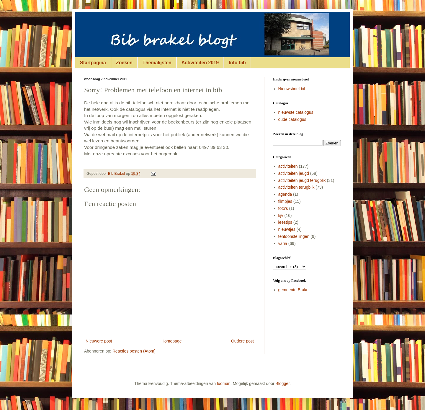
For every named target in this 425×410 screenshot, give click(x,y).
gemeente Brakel (294, 289)
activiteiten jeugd (293, 173)
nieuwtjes (286, 229)
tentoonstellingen (294, 236)
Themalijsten (157, 62)
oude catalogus (292, 119)
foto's (283, 208)
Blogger (283, 383)
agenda (285, 194)
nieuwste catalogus (295, 112)
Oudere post (242, 341)
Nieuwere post (99, 341)
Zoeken (124, 62)
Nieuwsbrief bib (292, 88)
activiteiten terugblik (296, 187)
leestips (285, 222)
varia (282, 243)
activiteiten (288, 166)
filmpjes (285, 201)
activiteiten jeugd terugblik (302, 180)
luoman (224, 383)
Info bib (237, 62)
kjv (280, 215)
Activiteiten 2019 (200, 62)
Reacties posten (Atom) (134, 351)
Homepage (171, 341)
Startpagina (93, 62)
